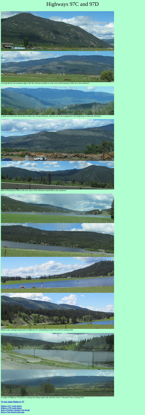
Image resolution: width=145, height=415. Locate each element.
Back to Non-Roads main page (12, 412)
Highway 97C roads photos (11, 406)
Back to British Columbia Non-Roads (15, 410)
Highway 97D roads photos (11, 408)
